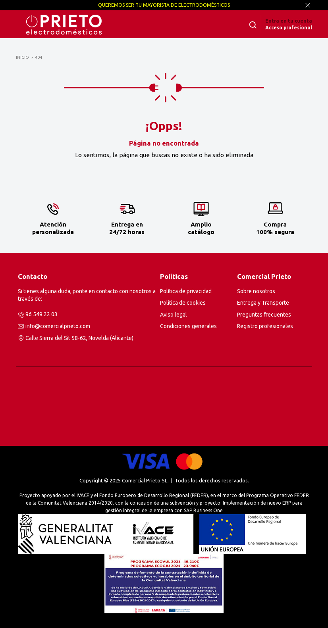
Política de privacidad (186, 291)
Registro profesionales (265, 326)
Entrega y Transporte (263, 303)
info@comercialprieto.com (57, 326)
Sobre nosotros (256, 291)
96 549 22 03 (41, 314)
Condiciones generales (188, 326)
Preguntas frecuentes (264, 314)
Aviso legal (173, 314)
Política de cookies (183, 303)
